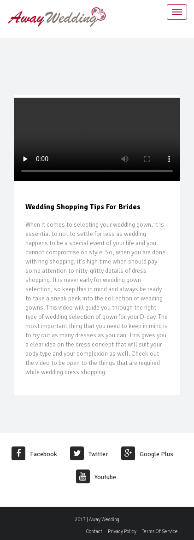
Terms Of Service (160, 531)
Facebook (34, 454)
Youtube (96, 477)
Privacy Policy (122, 531)
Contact (94, 531)
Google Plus (147, 454)
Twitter (89, 454)
